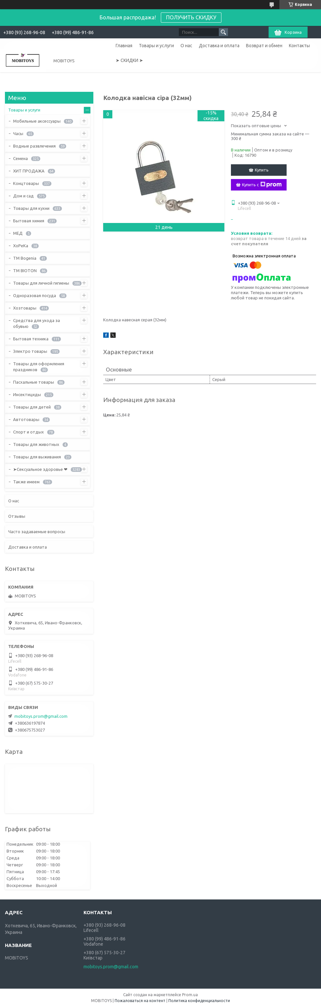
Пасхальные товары (33, 382)
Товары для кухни (31, 208)
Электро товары (30, 351)
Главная (124, 45)
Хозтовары (24, 308)
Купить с (262, 185)
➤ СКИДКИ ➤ (129, 60)
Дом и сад (23, 195)
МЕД (18, 233)
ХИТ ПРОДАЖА (29, 171)
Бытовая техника (30, 338)
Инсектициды (27, 394)
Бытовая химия (28, 220)
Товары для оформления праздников (38, 366)
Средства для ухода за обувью (36, 323)
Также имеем (26, 481)
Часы (18, 133)
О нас (186, 45)
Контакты (299, 45)
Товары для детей (32, 407)
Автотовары (26, 419)
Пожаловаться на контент (140, 1000)
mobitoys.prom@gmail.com (40, 716)
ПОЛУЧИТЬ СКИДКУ (191, 17)
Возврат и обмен (264, 45)
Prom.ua (190, 995)
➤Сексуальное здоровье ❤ (40, 469)
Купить (262, 170)
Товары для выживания (37, 456)
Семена (20, 158)
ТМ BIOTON (25, 270)
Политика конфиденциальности (199, 1000)
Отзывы (16, 516)
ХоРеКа (20, 245)
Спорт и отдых (28, 432)
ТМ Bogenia (24, 258)
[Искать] (223, 32)
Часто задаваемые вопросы (36, 531)
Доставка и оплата (219, 45)
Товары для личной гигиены (41, 283)
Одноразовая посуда (34, 295)
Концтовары (26, 183)
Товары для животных (36, 444)
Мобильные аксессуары (37, 121)
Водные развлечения (34, 146)
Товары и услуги (156, 45)
